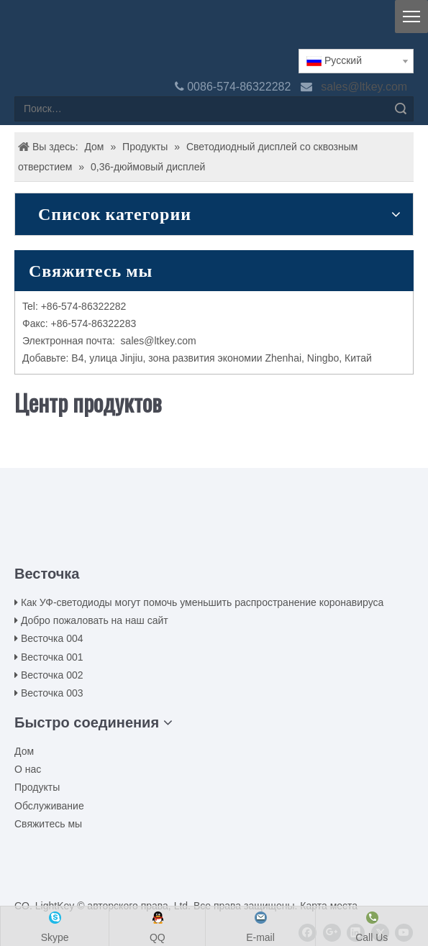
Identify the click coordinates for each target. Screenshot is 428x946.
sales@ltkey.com (365, 87)
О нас (27, 769)
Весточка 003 (52, 693)
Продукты (37, 787)
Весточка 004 (52, 638)
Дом (24, 751)
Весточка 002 (52, 675)
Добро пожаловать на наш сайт (94, 620)
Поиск (400, 109)
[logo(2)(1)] (25, 30)
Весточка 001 (52, 657)
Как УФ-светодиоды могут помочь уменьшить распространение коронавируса (202, 602)
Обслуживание (49, 806)
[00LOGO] (214, 519)
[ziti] (214, 542)
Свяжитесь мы (48, 824)
